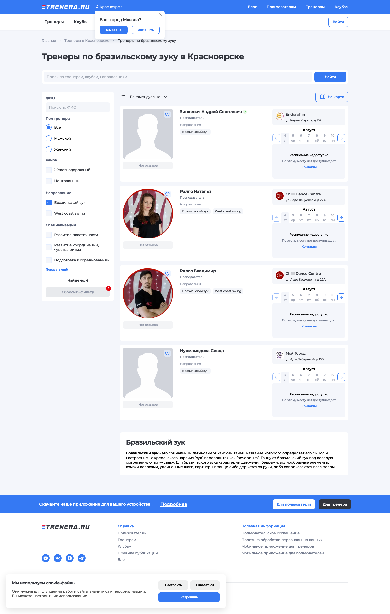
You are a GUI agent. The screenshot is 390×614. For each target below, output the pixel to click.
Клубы (80, 21)
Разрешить (189, 597)
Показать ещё (57, 269)
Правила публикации (138, 553)
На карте (332, 97)
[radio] (49, 127)
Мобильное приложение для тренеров (277, 546)
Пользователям (281, 7)
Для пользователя (294, 504)
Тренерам (315, 7)
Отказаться (205, 585)
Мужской (58, 138)
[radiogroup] (78, 138)
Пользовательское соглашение (270, 533)
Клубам (341, 7)
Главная (49, 40)
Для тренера (335, 504)
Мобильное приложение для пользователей (282, 553)
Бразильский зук (195, 132)
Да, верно (113, 30)
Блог (252, 7)
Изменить (146, 30)
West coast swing (228, 211)
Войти (338, 22)
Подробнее (173, 504)
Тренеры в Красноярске (86, 40)
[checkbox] (49, 170)
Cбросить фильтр (86, 290)
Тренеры (54, 21)
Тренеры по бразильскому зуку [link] (147, 40)
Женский (58, 149)
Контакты (309, 167)
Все (53, 127)
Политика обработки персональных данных (281, 540)
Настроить (173, 585)
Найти (330, 77)
